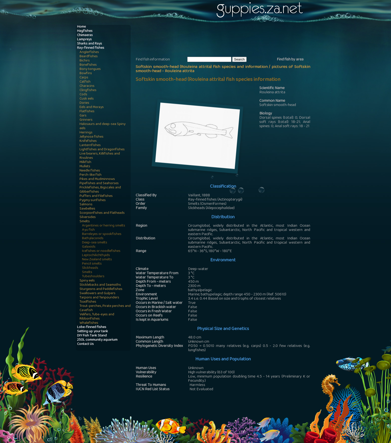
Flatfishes (87, 111)
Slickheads (90, 268)
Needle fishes (90, 170)
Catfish (85, 82)
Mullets (85, 166)
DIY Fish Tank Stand (92, 335)
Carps (84, 77)
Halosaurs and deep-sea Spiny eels (102, 126)
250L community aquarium (97, 340)
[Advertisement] (226, 40)
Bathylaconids (92, 238)
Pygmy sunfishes (93, 200)
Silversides (88, 217)
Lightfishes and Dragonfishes (102, 149)
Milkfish (85, 162)
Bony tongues (90, 69)
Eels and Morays (92, 107)
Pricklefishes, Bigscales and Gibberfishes (100, 190)
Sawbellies (87, 209)
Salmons (86, 204)
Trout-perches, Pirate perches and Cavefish (105, 308)
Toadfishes (88, 302)
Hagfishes (85, 31)
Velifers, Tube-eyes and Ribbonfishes (97, 317)
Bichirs (85, 60)
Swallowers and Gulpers (97, 293)
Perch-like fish (90, 175)
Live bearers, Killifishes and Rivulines (100, 156)
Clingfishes (88, 90)
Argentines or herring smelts (103, 225)
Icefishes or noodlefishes (101, 251)
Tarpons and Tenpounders (99, 297)
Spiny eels (87, 280)
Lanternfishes (90, 145)
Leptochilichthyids (96, 255)
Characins (87, 86)
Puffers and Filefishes (96, 196)
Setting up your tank (92, 331)
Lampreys (84, 39)
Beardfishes (89, 56)
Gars (83, 115)
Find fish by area (290, 60)
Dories (84, 103)
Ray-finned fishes (90, 48)
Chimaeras (85, 35)
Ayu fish (88, 230)
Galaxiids (89, 247)
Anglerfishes (89, 52)
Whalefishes (89, 323)
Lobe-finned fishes (91, 327)
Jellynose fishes (91, 137)
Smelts (85, 221)
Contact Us (85, 344)
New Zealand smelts (97, 259)
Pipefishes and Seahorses (99, 183)
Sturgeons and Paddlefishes (101, 289)
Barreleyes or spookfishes (101, 234)
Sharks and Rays (89, 44)
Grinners (86, 120)
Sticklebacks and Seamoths (100, 285)
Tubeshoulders (93, 276)
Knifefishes (88, 141)
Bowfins (86, 73)
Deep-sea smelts (94, 242)
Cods (83, 94)
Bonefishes (88, 65)
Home (81, 27)
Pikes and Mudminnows (97, 179)
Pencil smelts (92, 264)
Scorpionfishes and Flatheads (102, 213)
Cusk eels (87, 99)
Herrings (86, 132)
